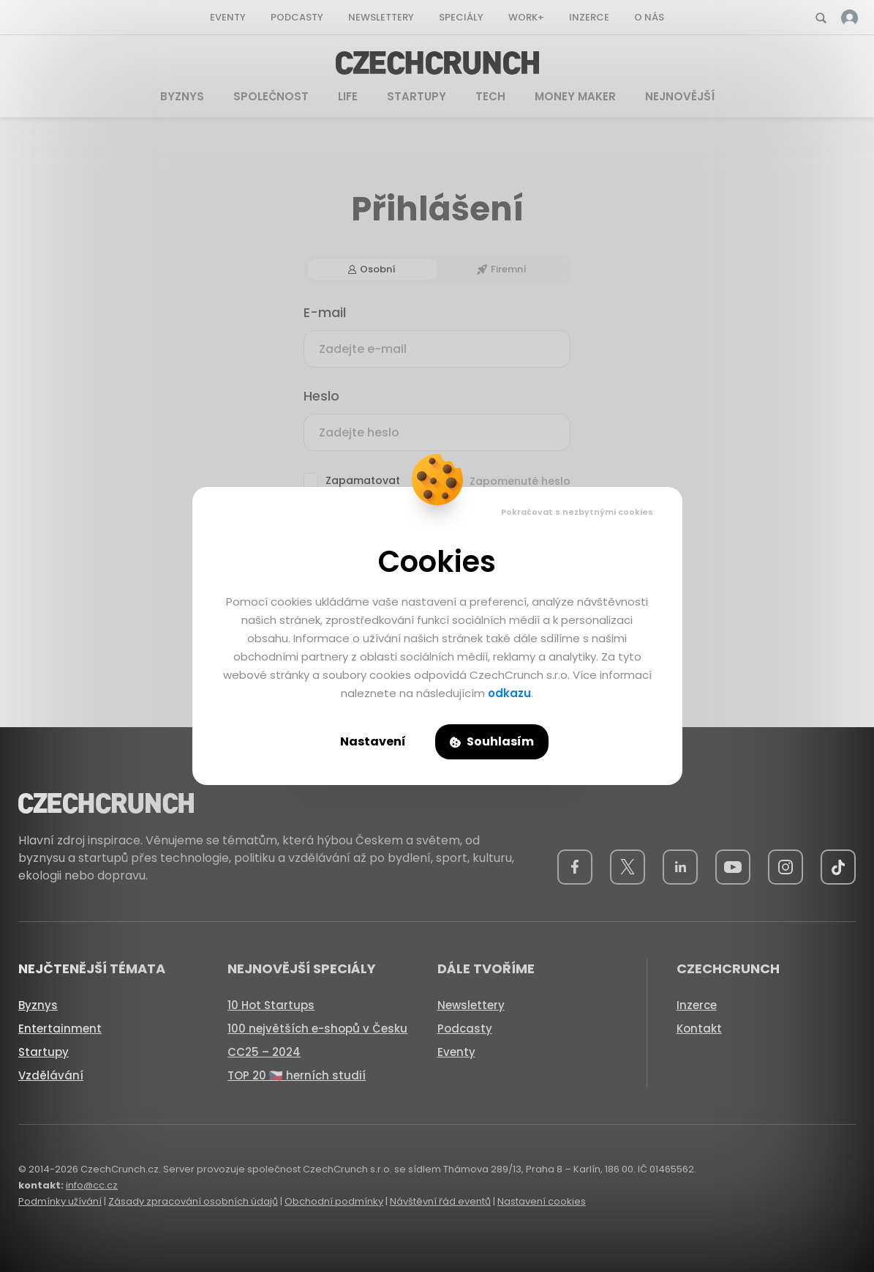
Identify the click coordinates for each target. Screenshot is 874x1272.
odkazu (509, 693)
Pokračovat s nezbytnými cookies (577, 512)
